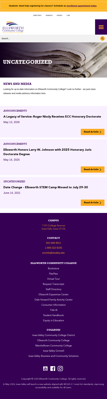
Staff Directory (53, 289)
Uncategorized (14, 181)
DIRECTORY (37, 15)
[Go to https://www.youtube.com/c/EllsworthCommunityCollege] (45, 369)
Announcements (15, 110)
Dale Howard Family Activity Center (54, 300)
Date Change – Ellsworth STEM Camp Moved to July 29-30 (45, 187)
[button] (102, 38)
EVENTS (59, 15)
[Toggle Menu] (101, 27)
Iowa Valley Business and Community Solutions (53, 356)
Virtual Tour (53, 279)
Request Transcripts (53, 284)
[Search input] (50, 38)
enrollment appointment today (81, 6)
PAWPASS (49, 15)
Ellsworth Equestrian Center (54, 294)
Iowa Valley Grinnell (53, 351)
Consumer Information (53, 305)
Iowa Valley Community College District (53, 335)
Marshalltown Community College (53, 346)
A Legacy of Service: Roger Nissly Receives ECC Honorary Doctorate (52, 116)
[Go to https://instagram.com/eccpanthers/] (60, 369)
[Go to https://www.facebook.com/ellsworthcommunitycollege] (53, 369)
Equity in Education (53, 320)
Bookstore (53, 268)
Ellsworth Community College (53, 340)
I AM (68, 15)
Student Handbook (53, 315)
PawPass (53, 274)
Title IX (53, 310)
